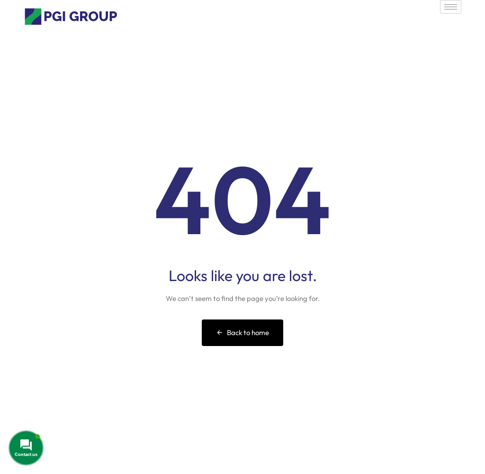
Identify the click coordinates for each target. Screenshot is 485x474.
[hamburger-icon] (450, 7)
